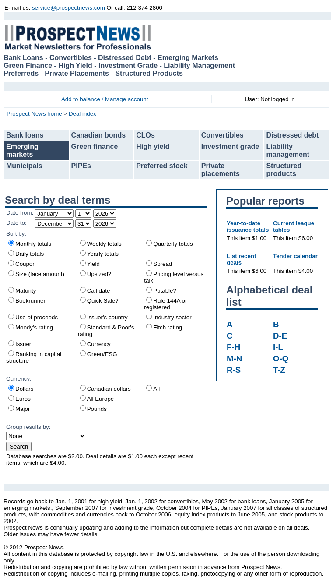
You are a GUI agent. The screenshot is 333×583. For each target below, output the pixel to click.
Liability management (287, 150)
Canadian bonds (98, 135)
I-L (278, 347)
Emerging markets (22, 150)
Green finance (94, 146)
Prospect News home (34, 113)
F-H (233, 347)
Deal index (82, 113)
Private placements (220, 169)
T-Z (279, 370)
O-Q (280, 358)
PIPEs (81, 166)
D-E (280, 335)
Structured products (283, 169)
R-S (234, 370)
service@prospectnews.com (68, 7)
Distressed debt (292, 135)
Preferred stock (161, 166)
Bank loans (24, 135)
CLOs (145, 135)
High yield (152, 146)
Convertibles (222, 135)
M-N (234, 358)
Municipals (24, 166)
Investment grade (230, 146)
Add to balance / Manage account (104, 99)
